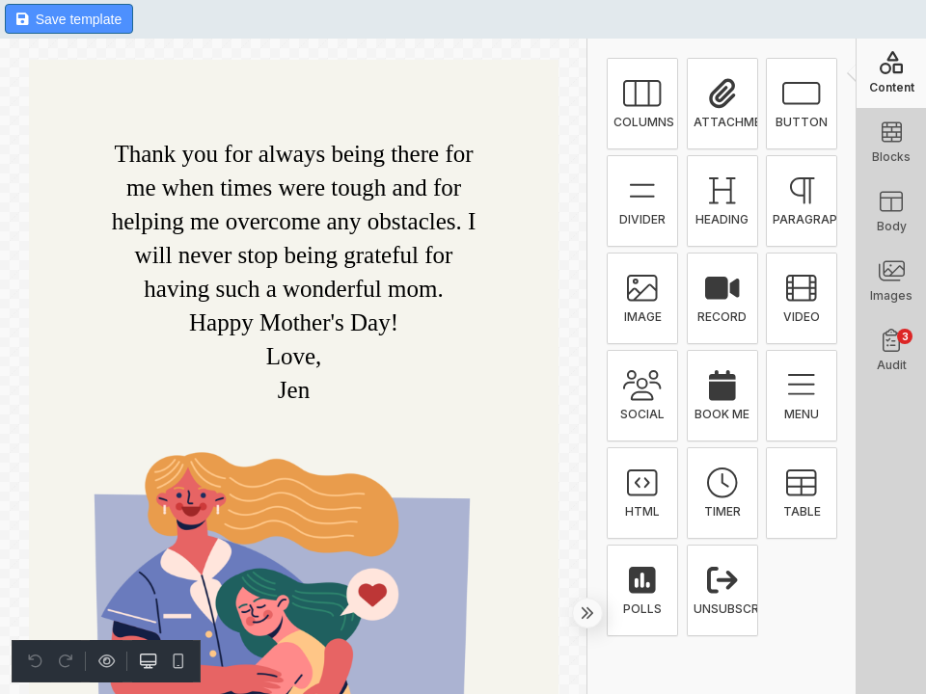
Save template (69, 19)
